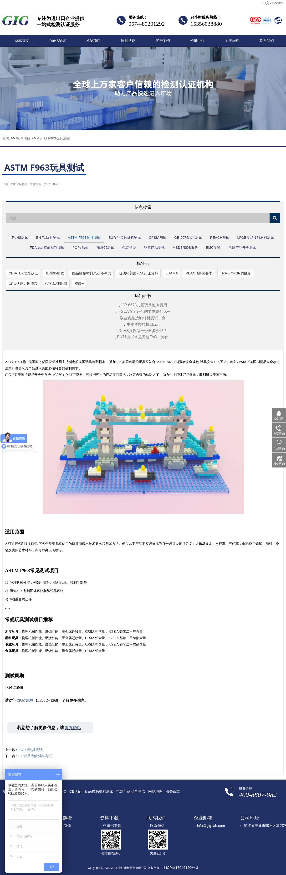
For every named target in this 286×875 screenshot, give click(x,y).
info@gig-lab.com (211, 826)
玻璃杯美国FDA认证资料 (138, 273)
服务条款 (173, 791)
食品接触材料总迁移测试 (91, 273)
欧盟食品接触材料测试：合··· (144, 318)
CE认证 (75, 791)
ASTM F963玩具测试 (53, 138)
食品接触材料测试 (99, 791)
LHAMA (172, 273)
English (278, 3)
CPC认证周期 (56, 284)
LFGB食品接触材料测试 (255, 237)
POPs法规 (80, 247)
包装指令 (129, 247)
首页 (6, 138)
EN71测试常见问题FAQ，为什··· (144, 337)
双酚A (79, 284)
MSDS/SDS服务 (185, 247)
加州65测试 (105, 247)
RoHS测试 (57, 41)
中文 (266, 3)
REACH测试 (220, 237)
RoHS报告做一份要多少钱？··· (144, 331)
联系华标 (157, 826)
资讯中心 (197, 41)
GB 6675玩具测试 (188, 237)
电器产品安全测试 (242, 247)
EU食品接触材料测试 (124, 237)
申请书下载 (112, 826)
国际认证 (128, 41)
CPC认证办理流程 (23, 284)
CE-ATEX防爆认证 (23, 273)
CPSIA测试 (158, 237)
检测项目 (93, 41)
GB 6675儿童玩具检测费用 (144, 305)
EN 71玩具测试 (48, 237)
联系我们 (267, 41)
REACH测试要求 (198, 273)
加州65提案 (55, 273)
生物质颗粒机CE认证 (144, 324)
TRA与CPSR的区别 (235, 273)
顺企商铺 (63, 826)
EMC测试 (213, 247)
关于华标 (232, 41)
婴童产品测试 (154, 247)
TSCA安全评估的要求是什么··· (144, 311)
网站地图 (155, 791)
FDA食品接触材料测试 (47, 247)
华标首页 (22, 41)
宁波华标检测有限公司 (15, 21)
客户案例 (163, 41)
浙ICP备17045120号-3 (180, 867)
